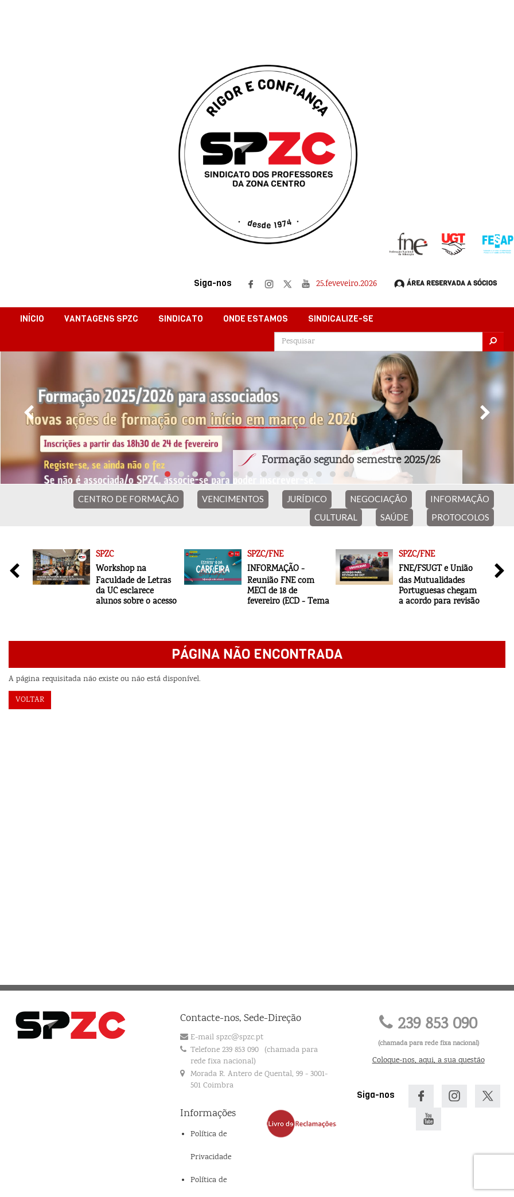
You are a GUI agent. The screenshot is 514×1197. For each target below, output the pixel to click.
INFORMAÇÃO (459, 499)
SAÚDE (394, 517)
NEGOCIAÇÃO (378, 499)
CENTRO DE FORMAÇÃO (128, 499)
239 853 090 (428, 1024)
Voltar (29, 700)
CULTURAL (335, 517)
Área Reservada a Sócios (445, 284)
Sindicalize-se (340, 318)
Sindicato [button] (180, 318)
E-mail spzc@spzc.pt (226, 1037)
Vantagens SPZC (101, 318)
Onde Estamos (255, 318)
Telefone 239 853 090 (224, 1050)
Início (32, 318)
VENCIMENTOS (233, 499)
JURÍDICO (307, 499)
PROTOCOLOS (460, 517)
